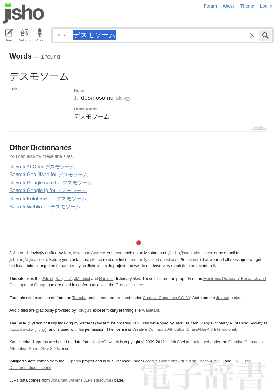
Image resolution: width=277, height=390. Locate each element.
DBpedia (73, 361)
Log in (266, 5)
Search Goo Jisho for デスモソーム (48, 174)
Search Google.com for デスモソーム (50, 182)
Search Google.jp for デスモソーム (48, 190)
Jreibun (222, 297)
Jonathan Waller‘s (66, 380)
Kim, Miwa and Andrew (84, 252)
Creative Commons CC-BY (166, 297)
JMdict (47, 278)
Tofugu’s (84, 310)
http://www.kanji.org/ (27, 329)
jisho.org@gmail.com (28, 259)
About (229, 5)
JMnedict (82, 278)
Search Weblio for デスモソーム (45, 206)
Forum (210, 5)
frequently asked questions (153, 259)
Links (14, 88)
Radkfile (106, 278)
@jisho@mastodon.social (190, 252)
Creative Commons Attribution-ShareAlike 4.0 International (184, 329)
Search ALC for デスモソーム (42, 166)
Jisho (23, 13)
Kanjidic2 (63, 278)
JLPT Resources (98, 380)
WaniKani (150, 310)
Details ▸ (259, 128)
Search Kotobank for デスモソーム (47, 198)
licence (137, 284)
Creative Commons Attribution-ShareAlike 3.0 (183, 361)
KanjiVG (98, 342)
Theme (247, 5)
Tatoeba (79, 297)
